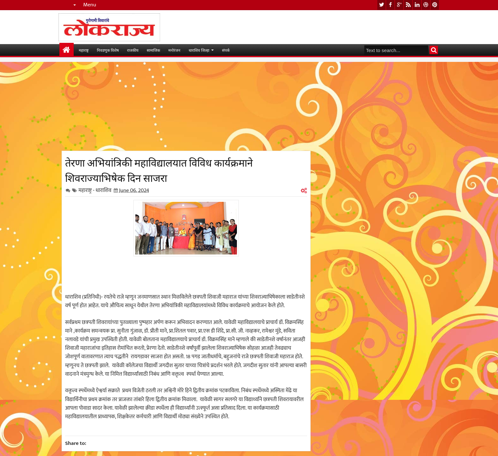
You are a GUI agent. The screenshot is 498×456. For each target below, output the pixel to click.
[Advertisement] (186, 106)
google (399, 5)
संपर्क (226, 50)
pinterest (435, 5)
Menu (89, 5)
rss (408, 5)
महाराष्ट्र (84, 50)
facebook (390, 5)
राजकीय (132, 50)
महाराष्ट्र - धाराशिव (94, 190)
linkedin (417, 5)
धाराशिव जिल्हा (199, 50)
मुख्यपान (66, 50)
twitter (381, 5)
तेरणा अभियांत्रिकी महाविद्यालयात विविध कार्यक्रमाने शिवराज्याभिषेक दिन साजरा (159, 169)
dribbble (426, 5)
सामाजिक (153, 50)
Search (433, 50)
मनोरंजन (174, 50)
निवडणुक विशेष (108, 50)
